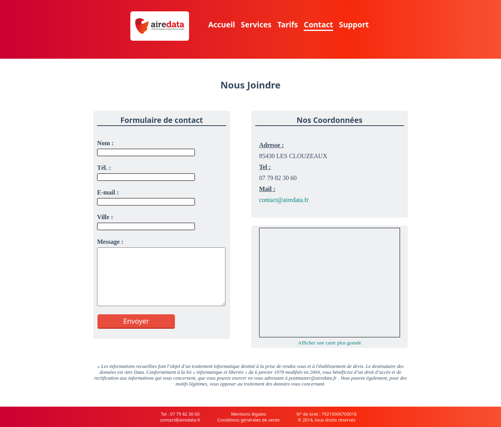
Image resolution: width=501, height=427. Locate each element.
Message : (110, 241)
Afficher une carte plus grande (329, 343)
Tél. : (104, 167)
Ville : (105, 217)
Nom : (105, 143)
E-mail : (108, 192)
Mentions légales (248, 414)
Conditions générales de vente (248, 420)
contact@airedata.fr (283, 199)
